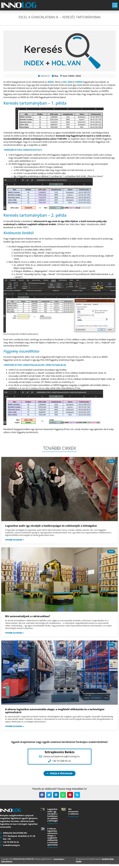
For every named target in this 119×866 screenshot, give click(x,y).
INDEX (78, 78)
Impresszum (59, 861)
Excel (65, 78)
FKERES (71, 78)
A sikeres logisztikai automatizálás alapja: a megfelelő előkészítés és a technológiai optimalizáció (54, 713)
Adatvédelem (6, 863)
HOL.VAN (67, 83)
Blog (56, 78)
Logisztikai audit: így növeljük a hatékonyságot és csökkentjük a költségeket (51, 527)
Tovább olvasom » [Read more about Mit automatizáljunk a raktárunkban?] (14, 634)
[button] (42, 797)
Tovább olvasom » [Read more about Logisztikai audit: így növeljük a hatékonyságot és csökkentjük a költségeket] (14, 541)
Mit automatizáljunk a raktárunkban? (27, 618)
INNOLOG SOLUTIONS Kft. (23, 861)
